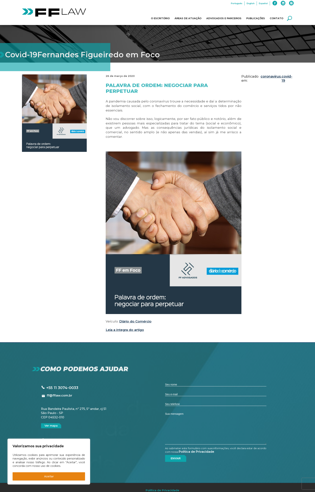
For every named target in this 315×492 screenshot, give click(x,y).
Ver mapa (51, 425)
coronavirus (271, 76)
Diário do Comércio (135, 321)
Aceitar (49, 476)
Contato (276, 18)
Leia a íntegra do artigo (125, 330)
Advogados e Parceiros (223, 18)
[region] (49, 461)
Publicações (255, 18)
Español (263, 3)
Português (236, 3)
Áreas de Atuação (188, 18)
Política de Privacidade (196, 451)
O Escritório (160, 18)
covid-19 (287, 78)
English (251, 3)
